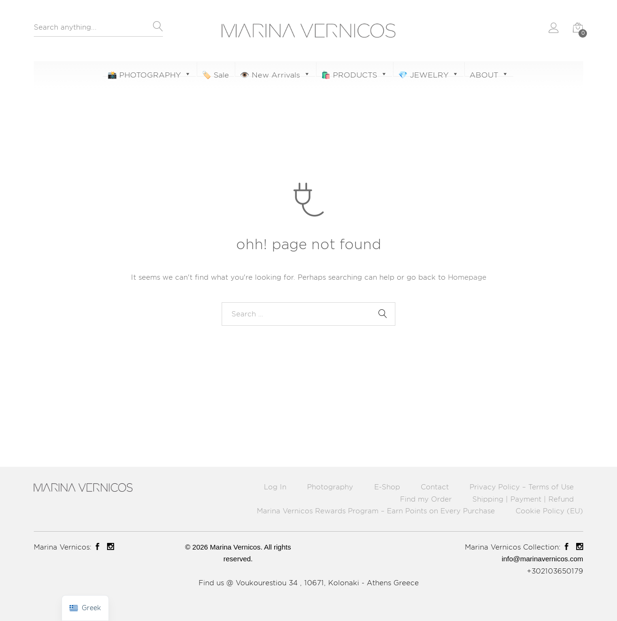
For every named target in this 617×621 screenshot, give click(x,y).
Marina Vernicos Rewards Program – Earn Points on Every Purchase (376, 511)
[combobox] (98, 30)
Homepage (467, 277)
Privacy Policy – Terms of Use (522, 487)
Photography (330, 487)
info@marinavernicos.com (542, 559)
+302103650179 (555, 571)
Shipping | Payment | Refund (523, 499)
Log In (275, 487)
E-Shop (387, 487)
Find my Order (426, 499)
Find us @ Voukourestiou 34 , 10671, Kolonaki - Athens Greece (309, 583)
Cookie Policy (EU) (549, 511)
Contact (435, 487)
